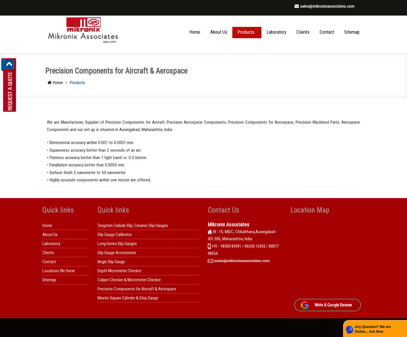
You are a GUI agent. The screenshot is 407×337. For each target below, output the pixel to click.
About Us (218, 32)
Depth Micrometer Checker (119, 270)
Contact (327, 32)
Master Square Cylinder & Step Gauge (128, 297)
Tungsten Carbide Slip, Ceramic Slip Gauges (133, 225)
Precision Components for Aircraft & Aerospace (137, 288)
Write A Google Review (333, 305)
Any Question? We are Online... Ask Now (373, 329)
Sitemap (352, 32)
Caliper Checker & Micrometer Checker (129, 279)
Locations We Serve (58, 270)
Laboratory (276, 32)
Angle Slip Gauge (111, 261)
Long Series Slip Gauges (117, 243)
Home (194, 32)
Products (245, 32)
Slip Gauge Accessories (117, 252)
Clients (302, 32)
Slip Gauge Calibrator (115, 234)
